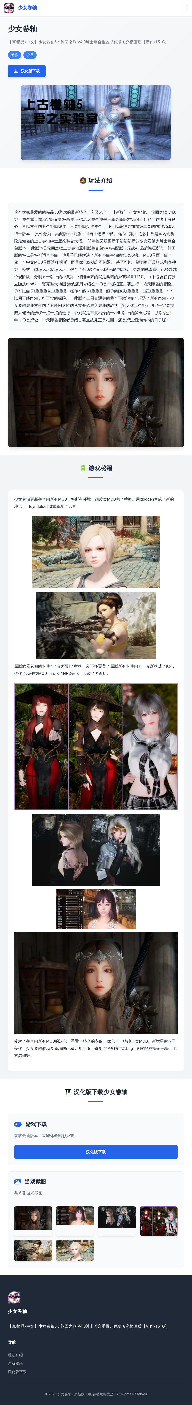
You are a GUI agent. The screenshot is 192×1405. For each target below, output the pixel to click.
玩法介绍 (15, 1355)
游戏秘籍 (15, 1363)
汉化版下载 (27, 71)
